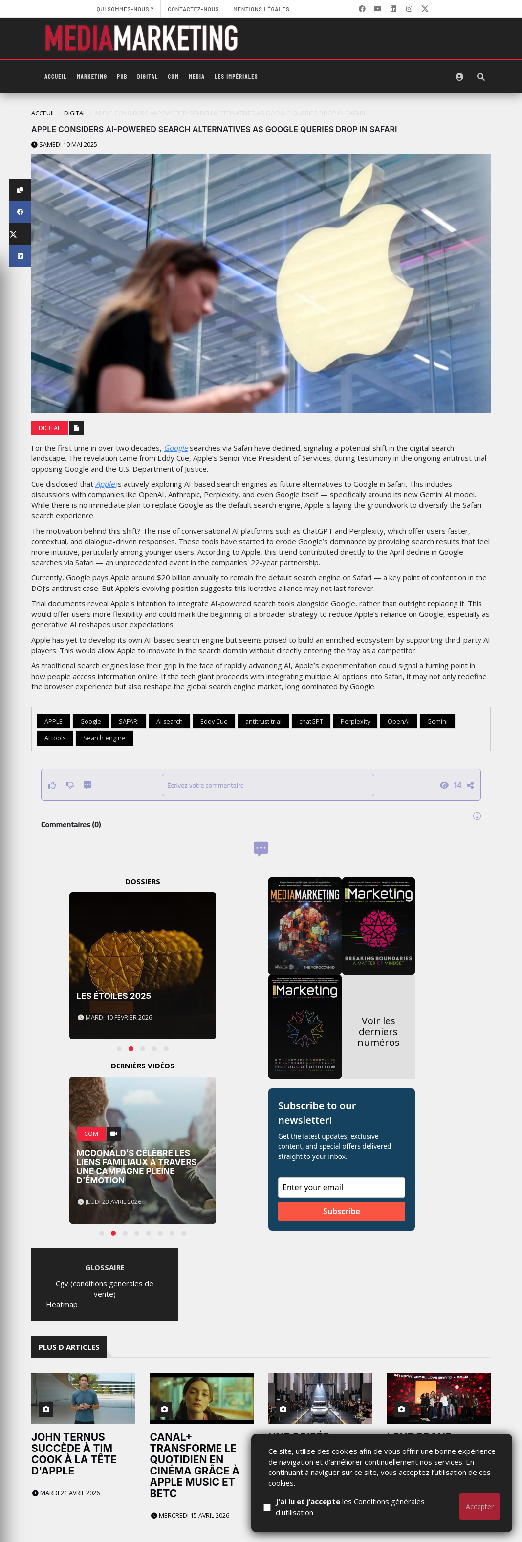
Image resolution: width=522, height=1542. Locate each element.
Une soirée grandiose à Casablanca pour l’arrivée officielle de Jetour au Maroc (319, 1465)
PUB (122, 76)
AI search (169, 721)
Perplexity (355, 721)
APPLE (53, 721)
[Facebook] (362, 8)
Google (176, 448)
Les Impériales (236, 76)
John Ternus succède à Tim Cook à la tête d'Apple (74, 1454)
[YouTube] (377, 8)
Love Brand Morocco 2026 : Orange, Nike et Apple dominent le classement (433, 1459)
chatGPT (311, 721)
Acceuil (43, 113)
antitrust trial (263, 721)
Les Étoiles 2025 (114, 996)
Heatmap (62, 1304)
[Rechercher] (481, 77)
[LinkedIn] (393, 8)
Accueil (55, 76)
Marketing (92, 76)
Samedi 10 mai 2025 (64, 144)
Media (197, 76)
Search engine (104, 738)
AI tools (54, 738)
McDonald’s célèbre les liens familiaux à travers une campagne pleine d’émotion (137, 1166)
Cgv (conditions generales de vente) (104, 1288)
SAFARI (129, 721)
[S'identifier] (459, 77)
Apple (105, 484)
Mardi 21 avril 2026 (66, 1493)
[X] (424, 8)
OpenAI (399, 721)
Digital (147, 76)
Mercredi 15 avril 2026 (190, 1515)
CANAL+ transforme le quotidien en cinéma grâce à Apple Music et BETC (195, 1465)
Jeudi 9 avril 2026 (418, 1504)
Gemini (437, 721)
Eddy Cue (214, 721)
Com (173, 76)
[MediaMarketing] (142, 38)
